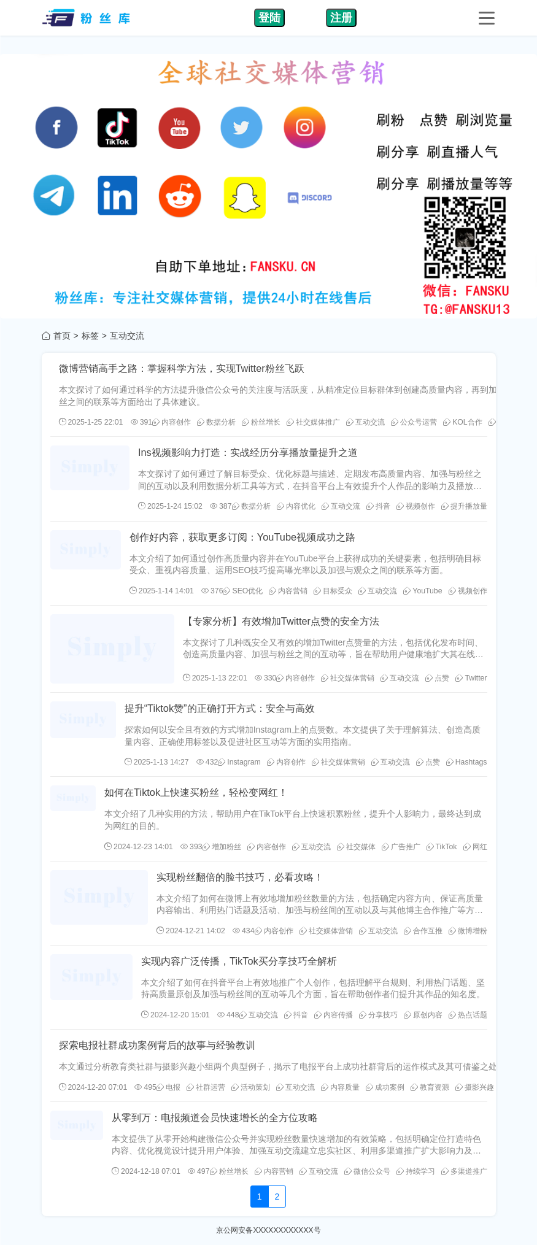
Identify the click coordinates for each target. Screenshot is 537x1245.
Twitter (471, 678)
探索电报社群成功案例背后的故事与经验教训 (157, 1044)
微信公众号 (367, 1171)
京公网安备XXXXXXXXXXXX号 (268, 1230)
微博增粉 (468, 931)
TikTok (442, 846)
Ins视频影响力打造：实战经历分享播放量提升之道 (248, 452)
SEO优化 (243, 591)
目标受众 (333, 591)
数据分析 (216, 422)
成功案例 (385, 1087)
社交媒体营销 (347, 678)
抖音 (378, 506)
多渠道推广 (464, 1171)
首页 (62, 336)
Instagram (239, 762)
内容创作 (171, 422)
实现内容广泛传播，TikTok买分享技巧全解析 (239, 960)
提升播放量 (464, 506)
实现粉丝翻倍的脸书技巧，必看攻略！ (239, 876)
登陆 (269, 18)
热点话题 (468, 1015)
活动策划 (250, 1087)
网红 (475, 846)
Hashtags (466, 762)
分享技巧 (378, 1015)
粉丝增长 (261, 422)
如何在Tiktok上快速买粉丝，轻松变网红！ (196, 792)
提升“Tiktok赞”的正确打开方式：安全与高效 (220, 708)
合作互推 (423, 931)
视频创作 (415, 506)
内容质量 (340, 1087)
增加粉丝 (222, 846)
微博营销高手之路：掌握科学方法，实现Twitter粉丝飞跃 (181, 368)
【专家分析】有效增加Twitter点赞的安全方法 (281, 620)
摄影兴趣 (474, 1087)
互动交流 (365, 422)
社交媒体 (356, 846)
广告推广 (401, 846)
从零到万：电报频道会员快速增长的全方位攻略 (215, 1117)
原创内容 (423, 1015)
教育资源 (430, 1087)
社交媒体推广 (313, 422)
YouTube (422, 591)
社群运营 (206, 1087)
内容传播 (333, 1015)
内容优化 (296, 506)
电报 (168, 1087)
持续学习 (415, 1171)
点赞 (437, 678)
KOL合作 (462, 422)
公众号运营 (414, 422)
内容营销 (288, 591)
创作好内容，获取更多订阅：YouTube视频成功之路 (242, 536)
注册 (341, 18)
